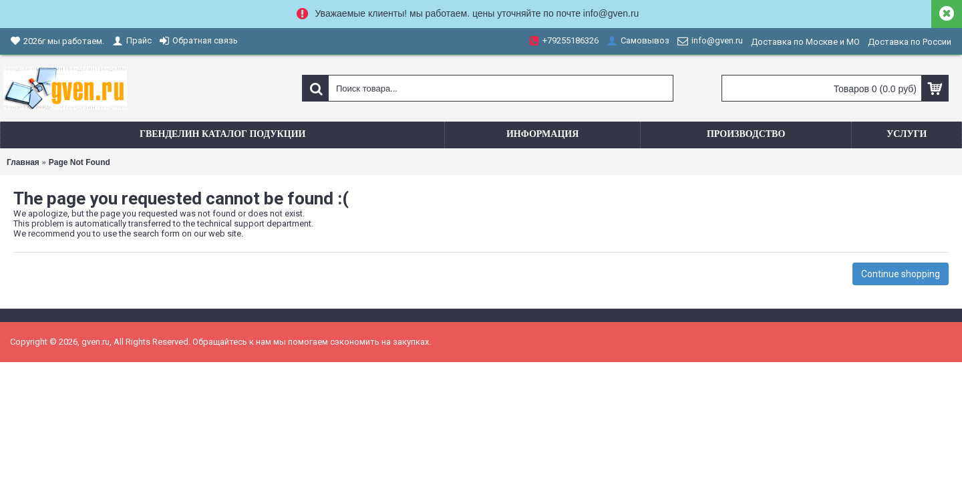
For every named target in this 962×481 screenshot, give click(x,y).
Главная (23, 162)
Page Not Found (79, 162)
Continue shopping (900, 274)
